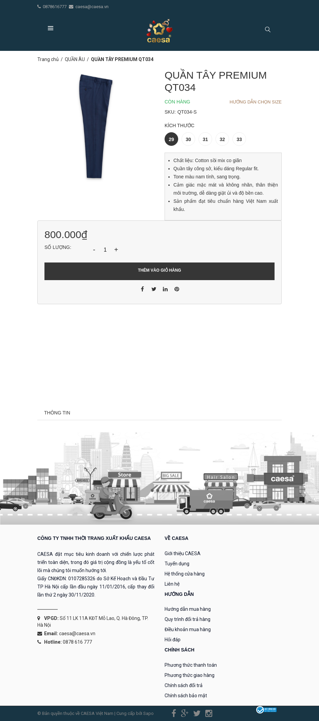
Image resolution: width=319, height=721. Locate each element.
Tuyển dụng (177, 563)
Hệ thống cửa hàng (185, 574)
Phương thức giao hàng (189, 675)
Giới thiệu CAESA (183, 553)
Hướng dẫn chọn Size (255, 101)
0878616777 (55, 6)
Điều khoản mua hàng (188, 629)
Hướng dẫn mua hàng (188, 609)
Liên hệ (172, 584)
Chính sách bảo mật (186, 695)
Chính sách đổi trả (184, 685)
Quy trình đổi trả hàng (187, 619)
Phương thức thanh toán (191, 665)
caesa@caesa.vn (92, 6)
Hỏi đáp (173, 639)
